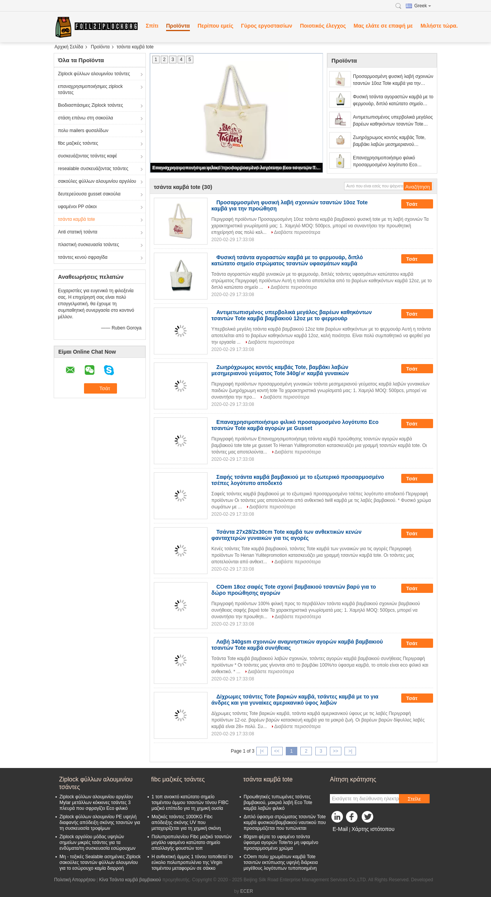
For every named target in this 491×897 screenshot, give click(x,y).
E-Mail (340, 829)
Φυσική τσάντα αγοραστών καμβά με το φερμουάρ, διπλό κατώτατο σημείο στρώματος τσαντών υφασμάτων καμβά (393, 100)
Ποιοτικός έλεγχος (323, 26)
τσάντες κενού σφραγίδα (82, 257)
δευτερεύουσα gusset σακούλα (89, 194)
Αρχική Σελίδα (68, 47)
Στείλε (414, 799)
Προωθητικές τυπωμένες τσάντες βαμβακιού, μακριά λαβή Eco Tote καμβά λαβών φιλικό (278, 802)
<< (276, 751)
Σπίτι (152, 26)
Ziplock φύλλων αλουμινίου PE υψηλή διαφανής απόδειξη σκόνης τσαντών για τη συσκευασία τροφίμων (99, 822)
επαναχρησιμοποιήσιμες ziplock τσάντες (90, 89)
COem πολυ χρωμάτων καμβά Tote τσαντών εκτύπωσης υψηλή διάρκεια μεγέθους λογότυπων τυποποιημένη (281, 862)
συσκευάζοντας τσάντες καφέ (87, 156)
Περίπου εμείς (215, 26)
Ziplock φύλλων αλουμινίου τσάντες (94, 73)
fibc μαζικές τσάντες (78, 143)
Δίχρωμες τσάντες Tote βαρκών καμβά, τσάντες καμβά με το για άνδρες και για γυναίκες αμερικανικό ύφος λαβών (294, 699)
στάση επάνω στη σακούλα (85, 118)
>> (335, 751)
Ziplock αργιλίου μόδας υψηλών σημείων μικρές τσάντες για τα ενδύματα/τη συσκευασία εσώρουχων (97, 842)
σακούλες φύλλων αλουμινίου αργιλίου (97, 181)
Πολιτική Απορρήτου (74, 879)
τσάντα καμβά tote (76, 219)
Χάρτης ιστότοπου (372, 829)
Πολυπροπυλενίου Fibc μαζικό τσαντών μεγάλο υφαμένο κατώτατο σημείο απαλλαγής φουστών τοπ (192, 842)
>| (350, 751)
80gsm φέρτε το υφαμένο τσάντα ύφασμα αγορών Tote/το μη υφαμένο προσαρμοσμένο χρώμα (281, 842)
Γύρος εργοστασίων (266, 26)
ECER (246, 891)
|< (262, 751)
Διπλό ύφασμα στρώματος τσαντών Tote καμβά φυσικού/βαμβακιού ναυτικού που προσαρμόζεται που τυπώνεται (285, 822)
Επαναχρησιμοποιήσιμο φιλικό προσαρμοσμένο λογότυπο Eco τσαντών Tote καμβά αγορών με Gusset (237, 167)
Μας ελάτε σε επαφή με (383, 26)
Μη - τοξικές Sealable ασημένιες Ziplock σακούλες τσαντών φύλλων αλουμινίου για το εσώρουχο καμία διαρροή (100, 862)
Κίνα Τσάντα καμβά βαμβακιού (130, 879)
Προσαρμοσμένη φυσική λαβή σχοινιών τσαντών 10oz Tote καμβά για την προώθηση (393, 80)
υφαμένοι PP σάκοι (77, 206)
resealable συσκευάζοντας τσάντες (93, 168)
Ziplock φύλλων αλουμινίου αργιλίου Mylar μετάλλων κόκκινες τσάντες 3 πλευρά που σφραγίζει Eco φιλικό (96, 802)
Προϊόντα (178, 26)
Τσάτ (417, 204)
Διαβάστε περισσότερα (297, 232)
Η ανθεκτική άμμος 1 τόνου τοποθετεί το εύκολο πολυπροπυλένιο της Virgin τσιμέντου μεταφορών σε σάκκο (192, 862)
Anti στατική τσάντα (77, 232)
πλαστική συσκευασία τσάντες (88, 244)
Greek (422, 5)
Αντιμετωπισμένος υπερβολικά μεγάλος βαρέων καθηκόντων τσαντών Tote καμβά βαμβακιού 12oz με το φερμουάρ (393, 120)
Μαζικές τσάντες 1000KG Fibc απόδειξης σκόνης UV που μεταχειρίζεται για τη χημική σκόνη (186, 822)
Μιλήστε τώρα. (439, 25)
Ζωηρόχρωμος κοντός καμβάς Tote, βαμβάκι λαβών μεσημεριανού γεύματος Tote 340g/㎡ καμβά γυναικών (393, 141)
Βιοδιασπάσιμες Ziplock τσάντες (90, 105)
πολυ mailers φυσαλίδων (83, 130)
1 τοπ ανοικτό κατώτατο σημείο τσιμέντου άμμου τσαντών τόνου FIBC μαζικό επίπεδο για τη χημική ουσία (190, 802)
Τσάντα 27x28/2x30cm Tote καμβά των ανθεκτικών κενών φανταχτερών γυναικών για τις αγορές (286, 535)
